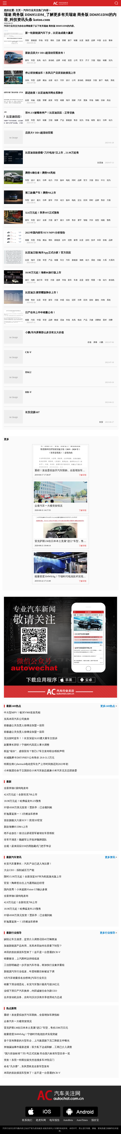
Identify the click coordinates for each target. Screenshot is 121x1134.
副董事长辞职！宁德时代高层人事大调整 (26, 744)
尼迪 (62, 320)
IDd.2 (28, 372)
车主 (62, 260)
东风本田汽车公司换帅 (16, 719)
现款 (99, 60)
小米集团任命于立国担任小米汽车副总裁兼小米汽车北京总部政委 (40, 770)
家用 (76, 240)
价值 (89, 342)
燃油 (44, 80)
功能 (99, 260)
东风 (39, 60)
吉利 (87, 240)
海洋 (68, 100)
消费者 (98, 320)
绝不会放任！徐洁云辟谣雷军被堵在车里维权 (29, 833)
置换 (85, 100)
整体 (110, 40)
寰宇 (79, 220)
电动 (79, 320)
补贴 (33, 100)
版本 (62, 180)
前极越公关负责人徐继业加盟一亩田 (24, 725)
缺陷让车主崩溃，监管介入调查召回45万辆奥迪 (30, 939)
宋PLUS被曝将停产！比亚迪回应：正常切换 (50, 112)
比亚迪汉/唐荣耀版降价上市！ (42, 292)
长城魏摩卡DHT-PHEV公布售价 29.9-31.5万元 (29, 757)
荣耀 (64, 40)
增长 (52, 40)
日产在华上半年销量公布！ (40, 312)
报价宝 (95, 1120)
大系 (105, 260)
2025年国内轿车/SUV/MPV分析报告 (45, 232)
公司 (76, 60)
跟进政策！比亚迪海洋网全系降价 (44, 92)
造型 (70, 60)
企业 (105, 40)
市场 (41, 40)
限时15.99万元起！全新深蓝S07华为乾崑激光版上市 (32, 876)
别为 (110, 60)
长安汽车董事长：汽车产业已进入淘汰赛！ (28, 863)
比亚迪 (100, 163)
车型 (46, 40)
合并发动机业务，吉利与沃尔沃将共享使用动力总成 (33, 997)
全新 (50, 80)
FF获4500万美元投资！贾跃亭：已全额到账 (28, 807)
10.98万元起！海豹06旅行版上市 (43, 272)
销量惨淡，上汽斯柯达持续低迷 (21, 958)
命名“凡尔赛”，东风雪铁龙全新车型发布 (26, 1066)
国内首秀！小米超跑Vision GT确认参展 (25, 889)
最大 (99, 120)
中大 (103, 180)
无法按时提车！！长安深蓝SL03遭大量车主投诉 (30, 738)
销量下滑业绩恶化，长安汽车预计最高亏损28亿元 (31, 984)
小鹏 (101, 342)
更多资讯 (110, 857)
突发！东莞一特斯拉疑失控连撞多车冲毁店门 (29, 1060)
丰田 (99, 240)
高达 (109, 100)
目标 (103, 100)
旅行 (27, 280)
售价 (76, 120)
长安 (101, 422)
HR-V (28, 392)
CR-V (28, 352)
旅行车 (40, 280)
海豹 (97, 100)
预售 (109, 220)
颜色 (97, 300)
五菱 (58, 40)
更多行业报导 (107, 932)
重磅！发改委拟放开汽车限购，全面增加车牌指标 (62, 470)
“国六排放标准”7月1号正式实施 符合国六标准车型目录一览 (37, 1053)
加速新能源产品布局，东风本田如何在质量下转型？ (33, 945)
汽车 (27, 40)
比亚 (81, 40)
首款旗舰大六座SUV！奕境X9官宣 (23, 820)
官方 (81, 60)
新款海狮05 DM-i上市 (16, 826)
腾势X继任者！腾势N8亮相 (40, 172)
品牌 (93, 40)
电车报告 (54, 1120)
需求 (105, 320)
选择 (58, 280)
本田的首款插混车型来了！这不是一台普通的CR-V (32, 952)
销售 (93, 120)
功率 (105, 120)
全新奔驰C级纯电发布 (16, 788)
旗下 (70, 40)
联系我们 (27, 1120)
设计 (68, 80)
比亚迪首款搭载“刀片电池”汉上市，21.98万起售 (52, 152)
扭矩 (91, 300)
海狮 (56, 120)
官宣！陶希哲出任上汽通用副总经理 (24, 883)
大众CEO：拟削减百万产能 (19, 870)
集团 (87, 40)
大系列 (111, 260)
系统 (112, 80)
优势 (70, 240)
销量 (76, 40)
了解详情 (82, 475)
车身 (76, 280)
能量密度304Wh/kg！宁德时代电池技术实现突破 (61, 576)
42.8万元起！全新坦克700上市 (20, 794)
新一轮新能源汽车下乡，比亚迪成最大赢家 (49, 33)
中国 (99, 40)
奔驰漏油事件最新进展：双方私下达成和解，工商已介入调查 (38, 1047)
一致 (99, 280)
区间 (85, 200)
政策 (50, 100)
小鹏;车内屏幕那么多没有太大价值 (44, 332)
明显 (93, 280)
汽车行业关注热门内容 (36, 10)
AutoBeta (68, 1120)
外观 (64, 60)
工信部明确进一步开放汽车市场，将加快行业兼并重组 (34, 965)
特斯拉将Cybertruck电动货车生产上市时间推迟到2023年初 (36, 764)
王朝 (50, 120)
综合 (68, 300)
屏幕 (95, 342)
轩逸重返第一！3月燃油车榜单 (21, 814)
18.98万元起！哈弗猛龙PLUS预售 (22, 801)
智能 (85, 220)
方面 (93, 60)
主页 (18, 10)
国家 (74, 100)
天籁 (91, 320)
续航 (103, 220)
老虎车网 (41, 1120)
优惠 (39, 100)
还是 (81, 280)
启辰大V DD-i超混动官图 (39, 132)
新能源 (34, 40)
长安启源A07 (32, 412)
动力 (44, 60)
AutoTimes (82, 1120)
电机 (107, 80)
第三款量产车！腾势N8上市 (40, 192)
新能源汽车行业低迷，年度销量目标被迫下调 (29, 971)
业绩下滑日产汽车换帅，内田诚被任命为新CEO (30, 990)
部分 (97, 180)
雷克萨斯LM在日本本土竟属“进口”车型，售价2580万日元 (67, 541)
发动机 (51, 60)
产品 (62, 120)
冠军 (74, 300)
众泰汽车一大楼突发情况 (48, 505)
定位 (79, 200)
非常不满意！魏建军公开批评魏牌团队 (25, 839)
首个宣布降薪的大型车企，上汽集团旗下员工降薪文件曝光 (36, 1040)
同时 (74, 180)
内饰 (103, 300)
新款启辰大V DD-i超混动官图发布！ (45, 53)
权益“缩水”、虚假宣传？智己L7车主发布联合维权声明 (34, 751)
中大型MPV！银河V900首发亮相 (22, 712)
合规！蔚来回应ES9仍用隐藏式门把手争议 (27, 846)
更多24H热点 (107, 706)
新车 (27, 60)
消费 (110, 320)
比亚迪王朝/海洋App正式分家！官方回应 (48, 252)
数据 (56, 320)
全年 (64, 240)
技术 (93, 240)
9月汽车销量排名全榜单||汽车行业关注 (25, 978)
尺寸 (87, 60)
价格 (105, 240)
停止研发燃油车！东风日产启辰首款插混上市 (50, 72)
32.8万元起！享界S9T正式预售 (42, 212)
